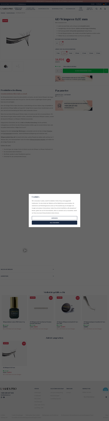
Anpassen (54, 218)
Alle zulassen (54, 222)
